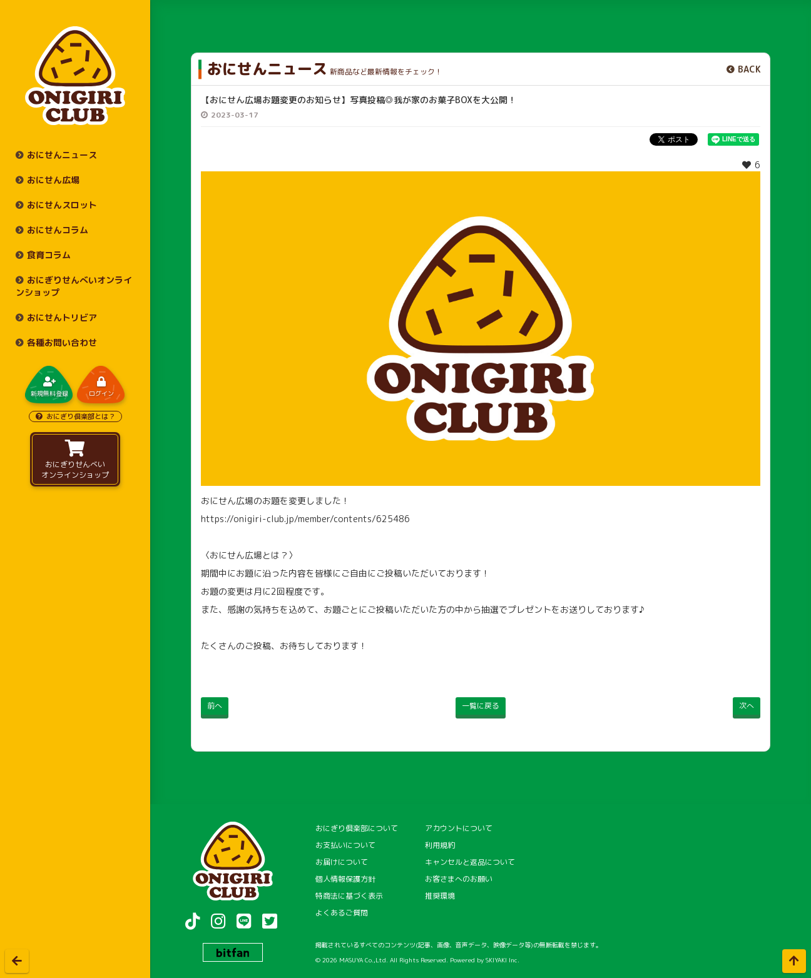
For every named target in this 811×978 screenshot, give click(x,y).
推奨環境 (440, 895)
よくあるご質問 (341, 912)
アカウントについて (458, 828)
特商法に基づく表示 (349, 895)
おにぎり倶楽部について (356, 828)
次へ (746, 705)
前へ (214, 705)
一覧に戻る (480, 705)
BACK (749, 69)
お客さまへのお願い (458, 879)
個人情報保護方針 (345, 879)
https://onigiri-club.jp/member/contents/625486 (305, 519)
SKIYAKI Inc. (502, 959)
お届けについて (341, 862)
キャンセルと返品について (470, 862)
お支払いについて (345, 845)
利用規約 (440, 845)
